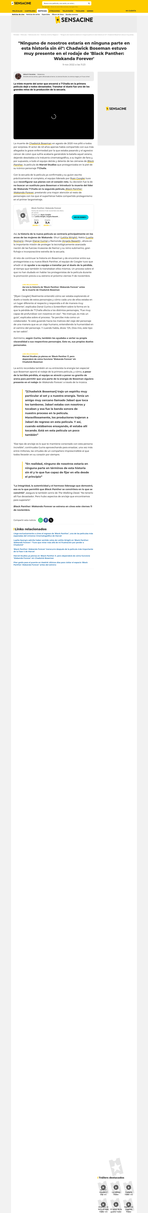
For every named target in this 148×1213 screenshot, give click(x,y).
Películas (24, 44)
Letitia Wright (69, 246)
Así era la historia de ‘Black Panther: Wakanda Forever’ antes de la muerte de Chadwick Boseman (53, 297)
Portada (16, 44)
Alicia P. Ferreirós (29, 83)
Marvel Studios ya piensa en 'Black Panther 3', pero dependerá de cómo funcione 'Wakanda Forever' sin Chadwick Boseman (49, 368)
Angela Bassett (71, 250)
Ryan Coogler (77, 187)
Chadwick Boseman (40, 152)
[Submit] (89, 3)
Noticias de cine (33, 44)
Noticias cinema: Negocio (49, 44)
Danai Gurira (40, 250)
